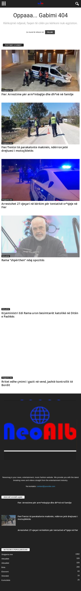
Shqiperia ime (7, 90)
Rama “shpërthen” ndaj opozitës (22, 260)
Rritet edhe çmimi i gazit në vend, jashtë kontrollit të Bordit (37, 383)
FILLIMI (50, 32)
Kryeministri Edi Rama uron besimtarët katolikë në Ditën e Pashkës (39, 314)
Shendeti (5, 576)
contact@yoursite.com (46, 486)
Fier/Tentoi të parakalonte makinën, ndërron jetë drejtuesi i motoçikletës (34, 149)
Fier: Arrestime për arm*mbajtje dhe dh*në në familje (37, 94)
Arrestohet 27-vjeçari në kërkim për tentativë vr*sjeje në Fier (39, 205)
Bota (3, 567)
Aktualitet (5, 256)
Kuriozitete (5, 580)
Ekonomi (5, 572)
